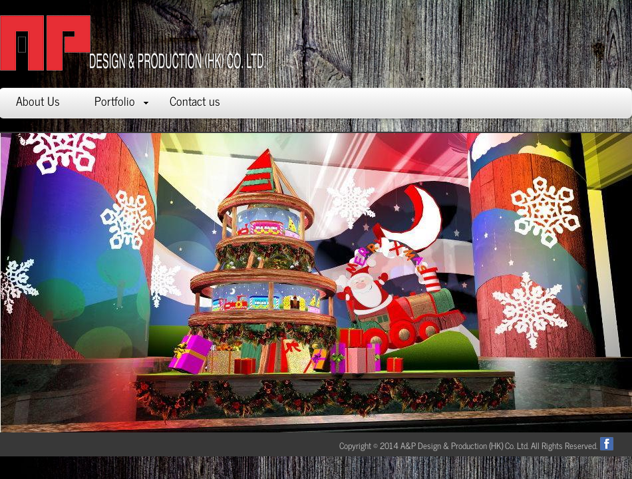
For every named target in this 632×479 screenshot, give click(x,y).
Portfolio (121, 100)
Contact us (195, 100)
